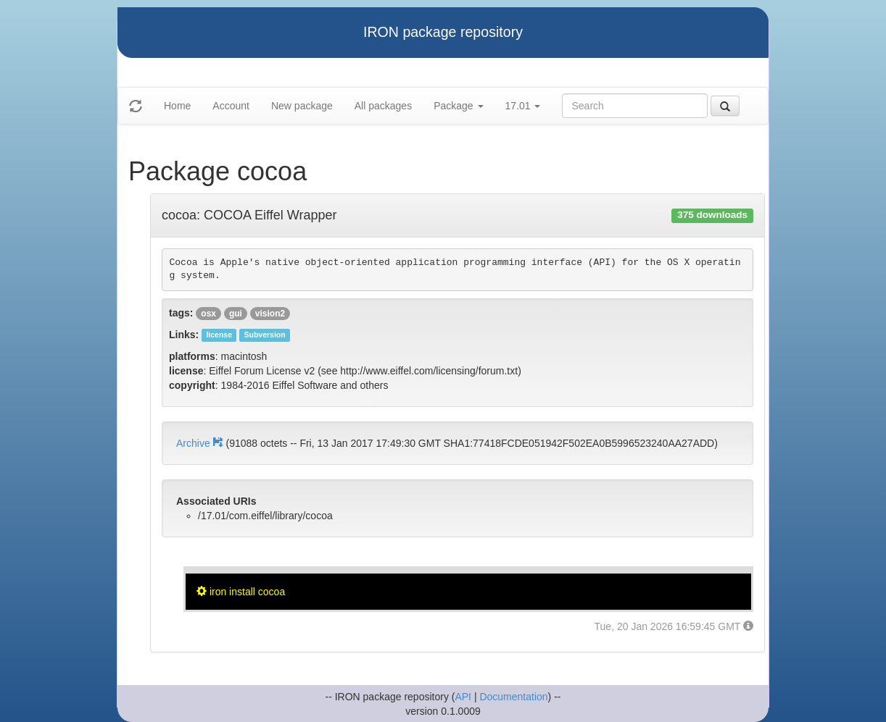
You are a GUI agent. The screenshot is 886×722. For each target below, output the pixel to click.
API (463, 696)
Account (230, 106)
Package (458, 106)
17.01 (523, 106)
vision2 (270, 313)
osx (208, 313)
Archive (200, 443)
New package (302, 106)
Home (177, 106)
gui (235, 313)
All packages (383, 106)
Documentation (513, 696)
